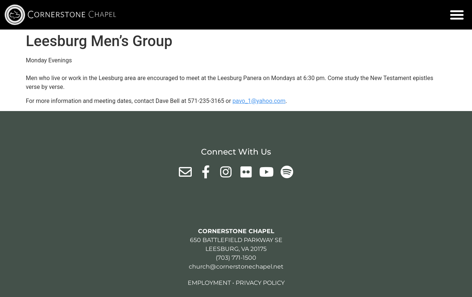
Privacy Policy (260, 282)
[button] (457, 15)
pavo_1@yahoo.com (258, 100)
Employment (209, 282)
